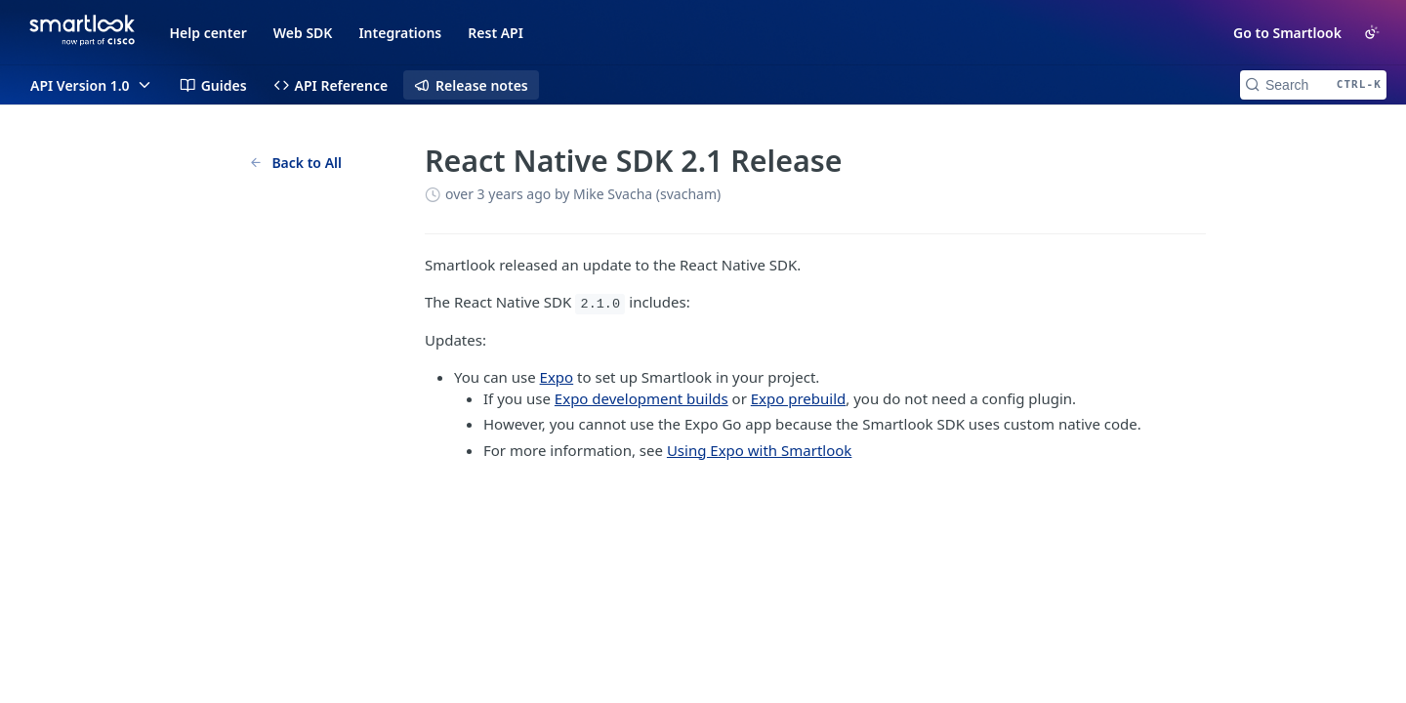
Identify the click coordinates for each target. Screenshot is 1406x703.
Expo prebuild (799, 398)
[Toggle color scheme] (1371, 32)
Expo (557, 377)
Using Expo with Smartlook (759, 450)
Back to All (295, 162)
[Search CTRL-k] (1313, 85)
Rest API (495, 32)
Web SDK (303, 32)
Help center (208, 32)
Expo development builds (641, 398)
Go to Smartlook (1287, 32)
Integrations (399, 32)
